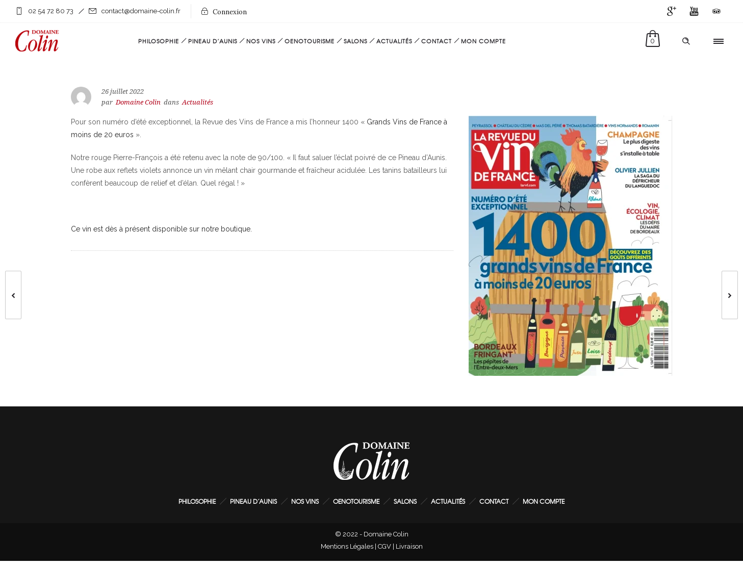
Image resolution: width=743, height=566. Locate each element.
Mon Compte (483, 41)
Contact (436, 41)
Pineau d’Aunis (212, 41)
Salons (355, 41)
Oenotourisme (310, 41)
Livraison (409, 546)
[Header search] (685, 41)
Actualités (394, 41)
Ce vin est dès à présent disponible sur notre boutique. (161, 229)
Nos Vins (260, 41)
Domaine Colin (138, 102)
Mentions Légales (347, 546)
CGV (384, 546)
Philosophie (158, 41)
